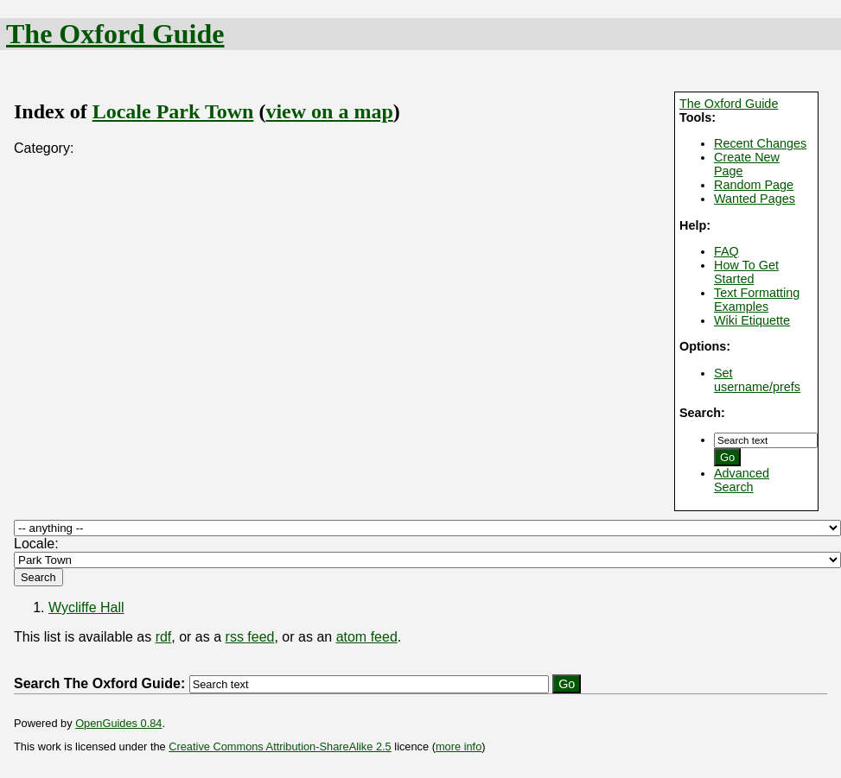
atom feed (367, 636)
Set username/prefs (757, 380)
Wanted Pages (754, 199)
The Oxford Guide (115, 33)
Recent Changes (760, 143)
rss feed (250, 636)
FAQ (726, 251)
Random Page (753, 185)
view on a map (328, 111)
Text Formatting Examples (757, 299)
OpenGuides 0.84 (118, 723)
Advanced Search (741, 480)
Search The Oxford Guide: (99, 683)
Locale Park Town (173, 111)
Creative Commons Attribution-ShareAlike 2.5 (280, 746)
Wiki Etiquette (752, 320)
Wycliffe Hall (86, 607)
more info (458, 746)
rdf (164, 636)
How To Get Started (746, 272)
